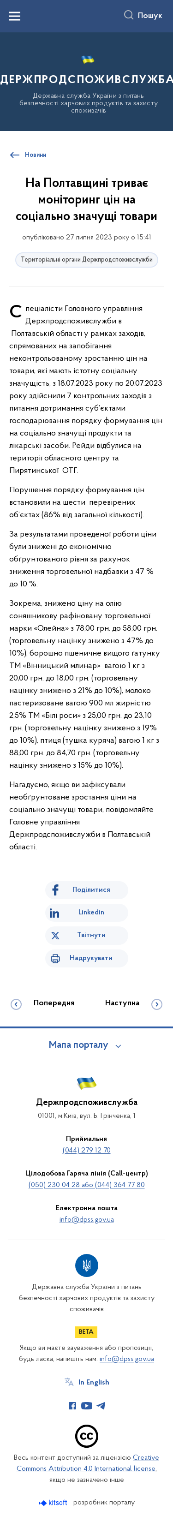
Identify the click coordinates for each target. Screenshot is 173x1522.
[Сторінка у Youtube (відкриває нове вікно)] (86, 1405)
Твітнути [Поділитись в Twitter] (91, 935)
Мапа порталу (78, 1045)
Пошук (150, 16)
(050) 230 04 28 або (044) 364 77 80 (87, 1185)
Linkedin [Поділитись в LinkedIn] (91, 912)
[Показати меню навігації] (15, 16)
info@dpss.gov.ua (87, 1220)
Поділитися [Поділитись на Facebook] (91, 890)
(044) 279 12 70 (87, 1150)
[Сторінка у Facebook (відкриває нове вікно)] (72, 1405)
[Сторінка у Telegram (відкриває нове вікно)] (101, 1405)
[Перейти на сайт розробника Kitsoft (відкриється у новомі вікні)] (54, 1502)
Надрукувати (91, 958)
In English (93, 1382)
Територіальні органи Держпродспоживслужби (87, 260)
